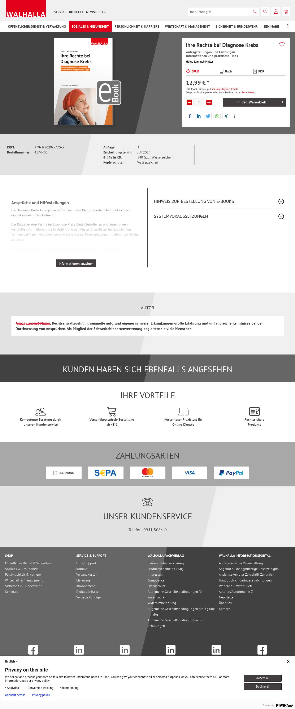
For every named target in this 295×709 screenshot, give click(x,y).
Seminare (11, 591)
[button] (189, 116)
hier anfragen (248, 92)
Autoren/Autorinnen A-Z (236, 591)
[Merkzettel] (265, 11)
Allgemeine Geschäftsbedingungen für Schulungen (175, 623)
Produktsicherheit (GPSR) (165, 569)
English (11, 661)
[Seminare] (271, 26)
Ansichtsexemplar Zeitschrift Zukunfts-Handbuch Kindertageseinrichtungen (246, 577)
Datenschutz (156, 586)
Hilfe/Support (86, 563)
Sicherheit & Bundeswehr (23, 586)
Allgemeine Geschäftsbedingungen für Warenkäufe (175, 594)
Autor (147, 307)
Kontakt (76, 12)
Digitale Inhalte (87, 591)
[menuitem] (60, 12)
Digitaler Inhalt (229, 88)
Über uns (225, 603)
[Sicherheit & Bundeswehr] (237, 26)
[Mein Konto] (276, 11)
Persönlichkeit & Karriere (23, 574)
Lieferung (215, 88)
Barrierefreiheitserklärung (166, 563)
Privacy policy (41, 695)
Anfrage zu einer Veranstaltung (241, 563)
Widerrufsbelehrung (162, 603)
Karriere (224, 609)
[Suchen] (255, 12)
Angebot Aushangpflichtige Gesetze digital (249, 569)
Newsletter (96, 12)
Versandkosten (86, 574)
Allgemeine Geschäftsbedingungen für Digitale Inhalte (181, 611)
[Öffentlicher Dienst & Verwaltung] (37, 26)
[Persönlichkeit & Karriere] (137, 26)
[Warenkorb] (286, 11)
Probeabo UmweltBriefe (236, 586)
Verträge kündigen (89, 597)
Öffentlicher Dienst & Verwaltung (29, 563)
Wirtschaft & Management (24, 580)
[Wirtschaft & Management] (187, 26)
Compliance (156, 580)
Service (60, 12)
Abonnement (85, 586)
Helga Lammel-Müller (199, 61)
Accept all (262, 678)
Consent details (15, 695)
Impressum (156, 574)
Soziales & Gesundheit (21, 569)
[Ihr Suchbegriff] (223, 12)
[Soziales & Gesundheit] (90, 26)
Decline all (262, 686)
